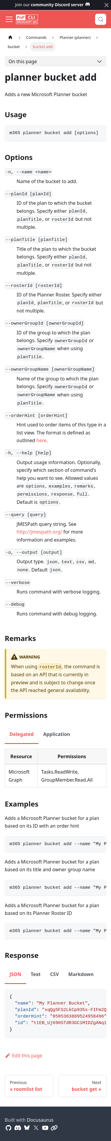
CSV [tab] (54, 974)
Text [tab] (36, 974)
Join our (52, 4)
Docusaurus (40, 1120)
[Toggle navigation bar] (9, 19)
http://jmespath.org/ (39, 532)
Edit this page (23, 1055)
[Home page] (10, 37)
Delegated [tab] (21, 734)
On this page (23, 61)
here (41, 440)
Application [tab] (56, 734)
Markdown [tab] (81, 974)
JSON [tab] (15, 974)
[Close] (106, 5)
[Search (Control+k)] (100, 19)
